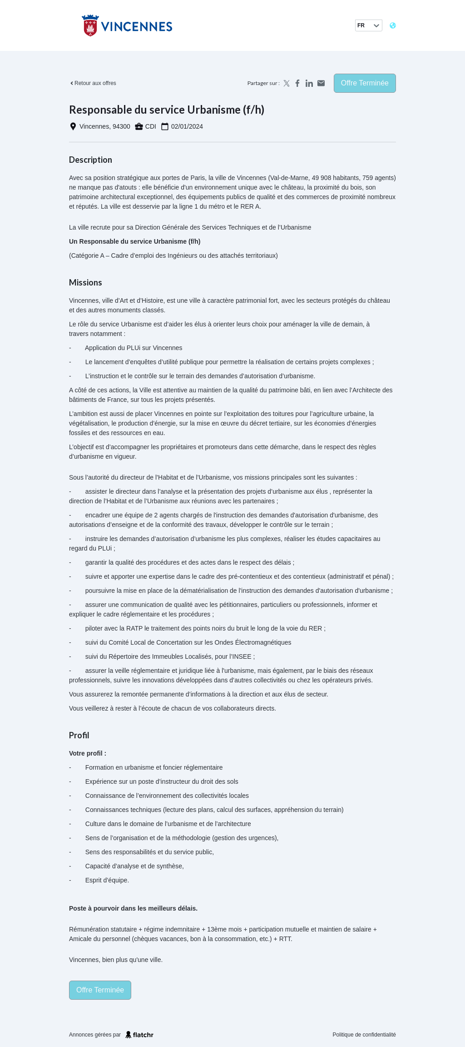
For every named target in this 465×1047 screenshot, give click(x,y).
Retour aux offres (92, 83)
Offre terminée (365, 83)
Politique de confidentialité (364, 1035)
